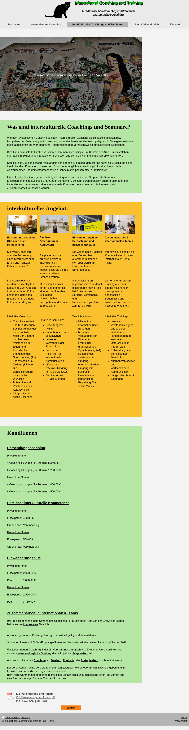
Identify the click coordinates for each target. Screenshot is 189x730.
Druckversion (11, 717)
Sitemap (25, 717)
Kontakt (70, 707)
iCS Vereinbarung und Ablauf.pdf (35, 697)
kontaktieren (30, 624)
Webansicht (181, 721)
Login (184, 717)
